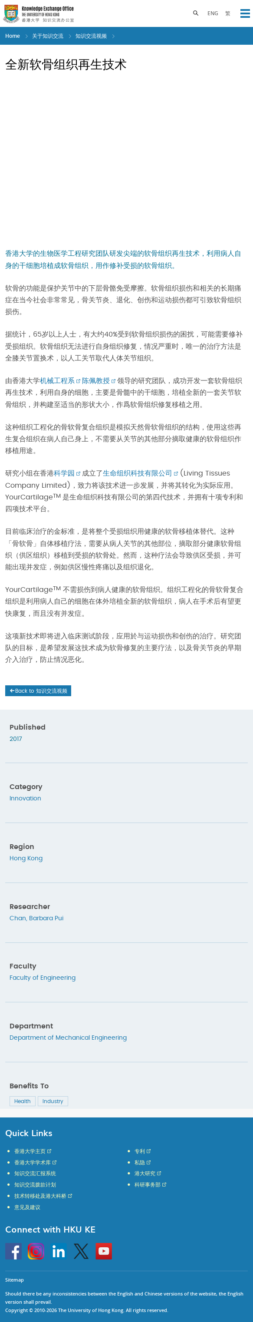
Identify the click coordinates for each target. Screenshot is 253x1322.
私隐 (140, 1162)
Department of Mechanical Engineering (68, 1038)
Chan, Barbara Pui (36, 918)
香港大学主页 (30, 1151)
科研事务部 (148, 1184)
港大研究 (145, 1173)
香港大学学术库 (32, 1162)
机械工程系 (57, 380)
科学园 (64, 473)
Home (12, 36)
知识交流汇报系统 (35, 1173)
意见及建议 (27, 1207)
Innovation (25, 799)
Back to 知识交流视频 (38, 691)
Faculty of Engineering (43, 978)
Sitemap (14, 1279)
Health (22, 1101)
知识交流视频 (91, 36)
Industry (53, 1101)
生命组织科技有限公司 (137, 473)
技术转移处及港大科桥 (40, 1196)
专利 (140, 1151)
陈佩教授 (96, 380)
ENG (212, 13)
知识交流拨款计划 (35, 1184)
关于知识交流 (47, 36)
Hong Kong (26, 859)
